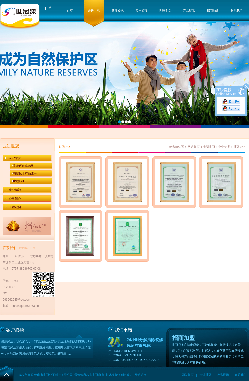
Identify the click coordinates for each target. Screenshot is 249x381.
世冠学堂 (165, 10)
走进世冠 (94, 10)
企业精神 (15, 190)
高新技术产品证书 (25, 173)
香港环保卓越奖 (23, 166)
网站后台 (140, 375)
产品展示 (189, 10)
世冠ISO (18, 181)
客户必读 (141, 10)
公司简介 (15, 198)
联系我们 (237, 10)
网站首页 (194, 147)
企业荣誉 (15, 158)
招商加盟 (213, 10)
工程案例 (15, 207)
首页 (70, 10)
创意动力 (127, 375)
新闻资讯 (118, 10)
